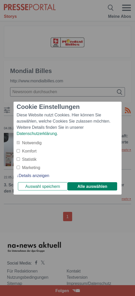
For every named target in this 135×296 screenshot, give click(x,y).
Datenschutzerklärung (37, 133)
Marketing (31, 167)
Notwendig (32, 143)
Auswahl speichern (42, 186)
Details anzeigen (34, 175)
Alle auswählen (92, 186)
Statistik (29, 159)
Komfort (29, 151)
